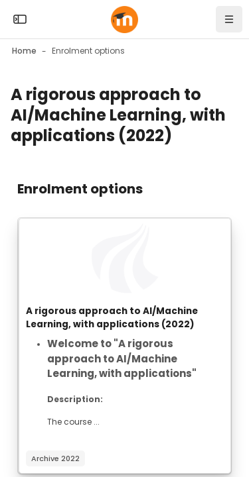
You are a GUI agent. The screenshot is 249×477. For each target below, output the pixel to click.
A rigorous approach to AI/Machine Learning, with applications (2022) (112, 318)
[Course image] (124, 258)
